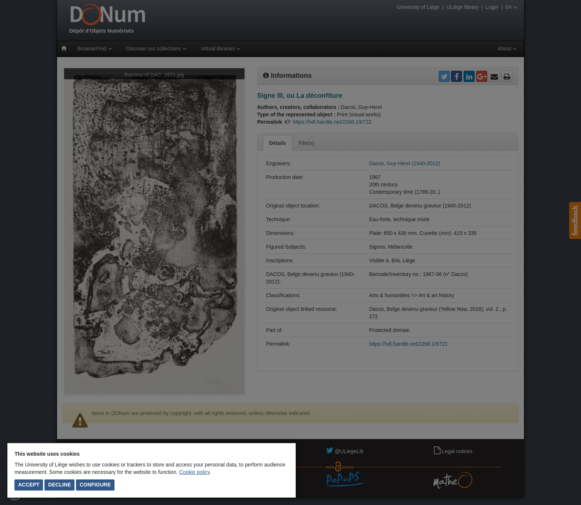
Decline (59, 485)
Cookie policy (194, 472)
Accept (29, 485)
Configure (95, 485)
